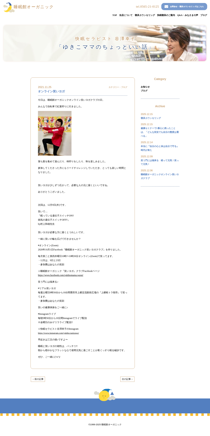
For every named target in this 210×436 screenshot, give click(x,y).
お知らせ (145, 87)
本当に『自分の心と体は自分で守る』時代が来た (158, 150)
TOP (114, 15)
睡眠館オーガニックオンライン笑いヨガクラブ (160, 180)
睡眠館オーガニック (37, 7)
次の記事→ (127, 379)
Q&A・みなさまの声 (187, 15)
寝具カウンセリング (145, 15)
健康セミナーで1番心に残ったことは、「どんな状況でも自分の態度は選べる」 (160, 133)
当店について (126, 15)
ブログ (203, 15)
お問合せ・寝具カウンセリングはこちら (178, 6)
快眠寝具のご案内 (166, 15)
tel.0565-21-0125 (134, 6)
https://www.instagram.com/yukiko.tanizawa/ (59, 333)
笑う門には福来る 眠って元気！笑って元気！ (160, 165)
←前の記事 (38, 379)
